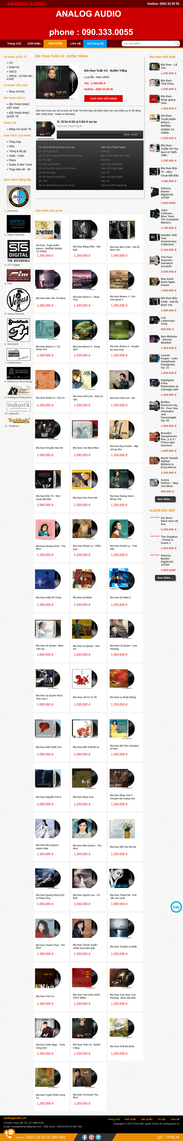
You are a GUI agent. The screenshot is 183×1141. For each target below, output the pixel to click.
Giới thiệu (34, 43)
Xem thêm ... (165, 499)
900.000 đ (167, 329)
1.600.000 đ (168, 290)
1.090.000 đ (168, 181)
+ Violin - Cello (15, 155)
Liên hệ (75, 43)
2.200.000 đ (168, 271)
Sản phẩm (55, 43)
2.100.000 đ (168, 249)
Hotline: (20, 1137)
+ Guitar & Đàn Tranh (19, 164)
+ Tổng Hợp (14, 141)
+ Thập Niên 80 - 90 (19, 169)
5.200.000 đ (168, 529)
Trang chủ (14, 43)
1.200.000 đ (168, 472)
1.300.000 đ (168, 348)
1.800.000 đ (168, 425)
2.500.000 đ (168, 548)
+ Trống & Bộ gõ (16, 151)
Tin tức (161, 1119)
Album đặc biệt (162, 510)
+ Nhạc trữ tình (16, 91)
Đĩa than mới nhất (162, 57)
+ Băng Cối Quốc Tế (19, 129)
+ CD (10, 62)
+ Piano (11, 160)
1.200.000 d (168, 73)
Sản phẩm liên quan (49, 210)
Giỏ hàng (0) (95, 43)
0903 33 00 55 (169, 3)
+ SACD (12, 71)
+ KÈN (11, 146)
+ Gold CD (13, 67)
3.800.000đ (168, 202)
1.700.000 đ (168, 227)
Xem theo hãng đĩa (17, 179)
